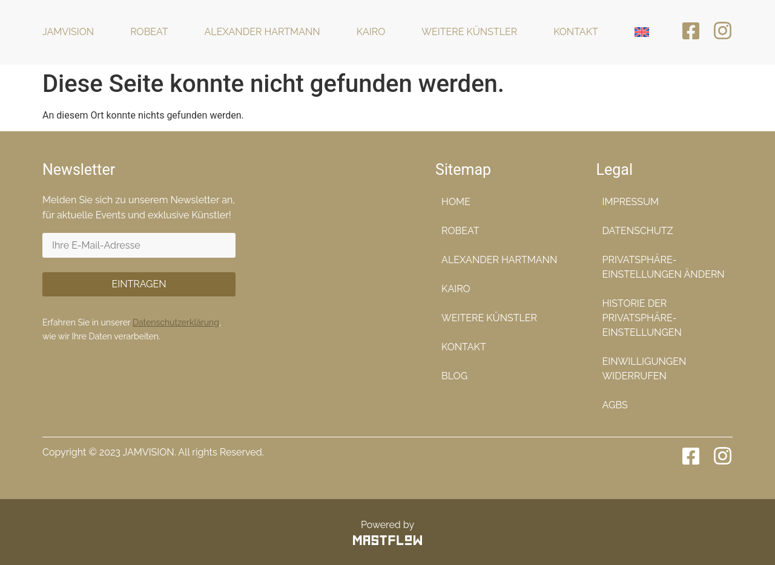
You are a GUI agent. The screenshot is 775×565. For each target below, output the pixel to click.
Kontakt (575, 32)
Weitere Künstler (469, 32)
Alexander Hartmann (262, 32)
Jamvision (68, 32)
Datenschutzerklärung (176, 322)
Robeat (149, 32)
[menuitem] (642, 32)
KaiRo (371, 32)
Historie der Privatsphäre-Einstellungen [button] (642, 318)
